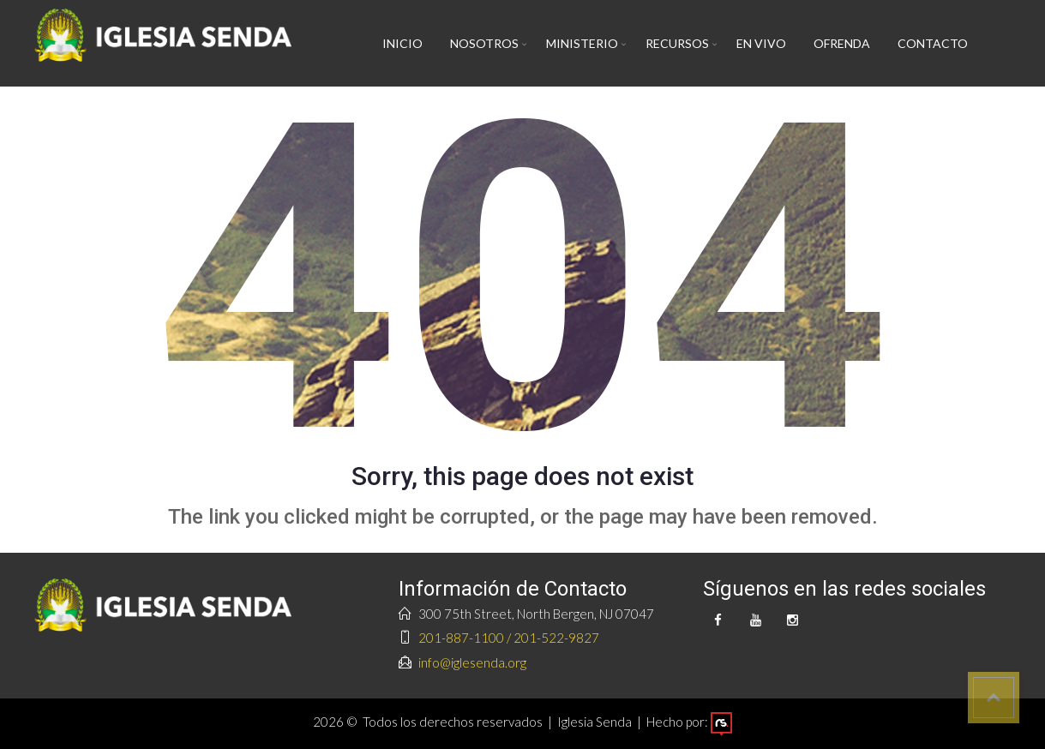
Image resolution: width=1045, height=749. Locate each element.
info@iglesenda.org (472, 662)
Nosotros (484, 43)
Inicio (402, 43)
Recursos (677, 43)
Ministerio (582, 43)
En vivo (761, 43)
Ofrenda (842, 43)
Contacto (933, 43)
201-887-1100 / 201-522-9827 (508, 637)
